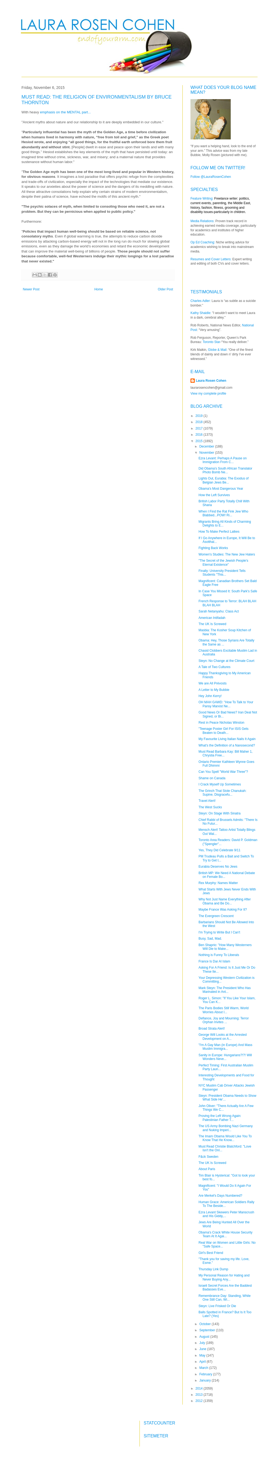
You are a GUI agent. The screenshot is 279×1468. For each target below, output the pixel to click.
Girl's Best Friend (211, 1253)
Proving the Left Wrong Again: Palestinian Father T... (220, 1117)
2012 (200, 1401)
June (203, 1349)
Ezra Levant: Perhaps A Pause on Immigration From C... (223, 460)
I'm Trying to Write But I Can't (219, 932)
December (207, 446)
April (203, 1362)
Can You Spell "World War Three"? (223, 772)
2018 (200, 422)
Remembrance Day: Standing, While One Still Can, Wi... (225, 1297)
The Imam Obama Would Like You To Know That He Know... (225, 1138)
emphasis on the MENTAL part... (65, 112)
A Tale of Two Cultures (214, 667)
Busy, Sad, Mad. (210, 938)
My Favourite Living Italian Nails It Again (227, 739)
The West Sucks (210, 807)
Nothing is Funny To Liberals (219, 955)
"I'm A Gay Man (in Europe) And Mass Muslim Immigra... (225, 1047)
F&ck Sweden (208, 1157)
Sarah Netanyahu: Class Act (219, 611)
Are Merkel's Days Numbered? (220, 1196)
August (204, 1337)
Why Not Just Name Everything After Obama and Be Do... (225, 901)
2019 (200, 416)
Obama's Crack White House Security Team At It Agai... (225, 1234)
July (202, 1343)
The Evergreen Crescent (216, 916)
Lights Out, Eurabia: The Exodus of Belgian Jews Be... (224, 480)
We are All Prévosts (212, 683)
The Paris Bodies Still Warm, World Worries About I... (224, 1010)
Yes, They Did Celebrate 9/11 (219, 850)
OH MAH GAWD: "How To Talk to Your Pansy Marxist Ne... (226, 704)
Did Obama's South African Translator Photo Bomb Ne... (225, 470)
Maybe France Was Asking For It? (223, 909)
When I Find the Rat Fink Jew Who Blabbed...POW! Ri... (223, 513)
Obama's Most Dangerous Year (221, 488)
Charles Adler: (200, 301)
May (202, 1355)
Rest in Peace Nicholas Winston (221, 722)
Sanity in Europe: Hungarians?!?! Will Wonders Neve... (225, 1057)
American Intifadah (212, 618)
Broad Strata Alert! (212, 1028)
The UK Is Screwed (212, 624)
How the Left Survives (214, 495)
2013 (200, 1395)
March (204, 1368)
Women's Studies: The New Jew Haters (227, 554)
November (207, 453)
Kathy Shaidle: (200, 313)
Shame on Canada (212, 778)
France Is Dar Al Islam (214, 961)
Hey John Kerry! (210, 696)
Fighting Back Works (213, 548)
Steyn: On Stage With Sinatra (220, 813)
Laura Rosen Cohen (211, 381)
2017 (200, 428)
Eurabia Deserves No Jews (218, 866)
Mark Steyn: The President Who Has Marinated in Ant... (225, 990)
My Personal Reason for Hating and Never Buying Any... (224, 1277)
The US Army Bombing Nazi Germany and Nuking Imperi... (226, 1128)
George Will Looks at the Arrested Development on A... (223, 1036)
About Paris (207, 1169)
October (205, 1324)
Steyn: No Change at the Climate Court (226, 661)
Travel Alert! (207, 801)
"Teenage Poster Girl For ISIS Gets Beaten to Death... (223, 730)
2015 (200, 441)
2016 (200, 435)
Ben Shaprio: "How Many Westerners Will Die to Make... (225, 947)
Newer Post (31, 289)
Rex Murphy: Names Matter (218, 883)
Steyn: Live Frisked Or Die (217, 1306)
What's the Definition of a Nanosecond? (227, 745)
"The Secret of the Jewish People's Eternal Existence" (223, 562)
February (206, 1374)
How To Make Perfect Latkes (219, 531)
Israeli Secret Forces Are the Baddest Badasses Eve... (225, 1287)
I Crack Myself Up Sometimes (220, 784)
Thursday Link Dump (213, 1269)
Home (98, 289)
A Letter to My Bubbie (214, 690)
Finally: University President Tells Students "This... (222, 572)
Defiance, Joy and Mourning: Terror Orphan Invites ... (224, 1020)
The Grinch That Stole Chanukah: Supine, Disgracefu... (223, 792)
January (205, 1380)
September (207, 1330)
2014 (200, 1388)
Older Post (165, 289)
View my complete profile (208, 393)
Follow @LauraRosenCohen (210, 177)
